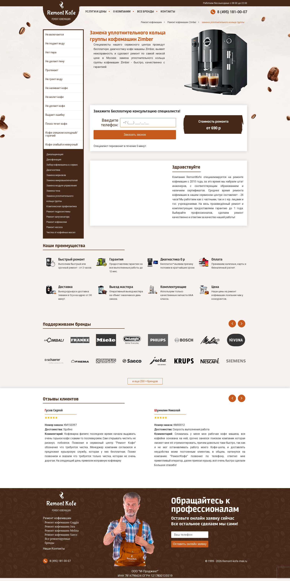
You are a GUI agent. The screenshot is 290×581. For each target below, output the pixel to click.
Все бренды (145, 11)
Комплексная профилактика (61, 206)
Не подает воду (55, 43)
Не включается (54, 34)
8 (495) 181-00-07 (232, 12)
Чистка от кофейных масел (60, 232)
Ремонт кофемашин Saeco (61, 534)
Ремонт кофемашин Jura (60, 526)
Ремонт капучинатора (57, 217)
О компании (122, 11)
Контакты (168, 11)
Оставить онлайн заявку (189, 544)
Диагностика (53, 170)
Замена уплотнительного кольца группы (59, 199)
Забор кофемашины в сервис (62, 165)
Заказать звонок (135, 134)
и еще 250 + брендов (145, 381)
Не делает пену (54, 61)
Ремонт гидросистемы (58, 211)
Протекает (51, 70)
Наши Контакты (54, 548)
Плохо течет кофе (56, 123)
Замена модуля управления (61, 185)
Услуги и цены (95, 11)
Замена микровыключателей (62, 180)
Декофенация (53, 159)
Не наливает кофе (56, 88)
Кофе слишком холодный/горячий (61, 134)
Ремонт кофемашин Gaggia (62, 522)
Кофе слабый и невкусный (61, 144)
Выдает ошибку (55, 114)
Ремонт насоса (54, 227)
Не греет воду (54, 79)
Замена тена (53, 191)
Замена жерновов (56, 175)
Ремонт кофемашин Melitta (62, 530)
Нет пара (50, 52)
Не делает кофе (55, 105)
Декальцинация (54, 154)
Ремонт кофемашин (57, 518)
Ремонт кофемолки (56, 222)
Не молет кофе (54, 97)
